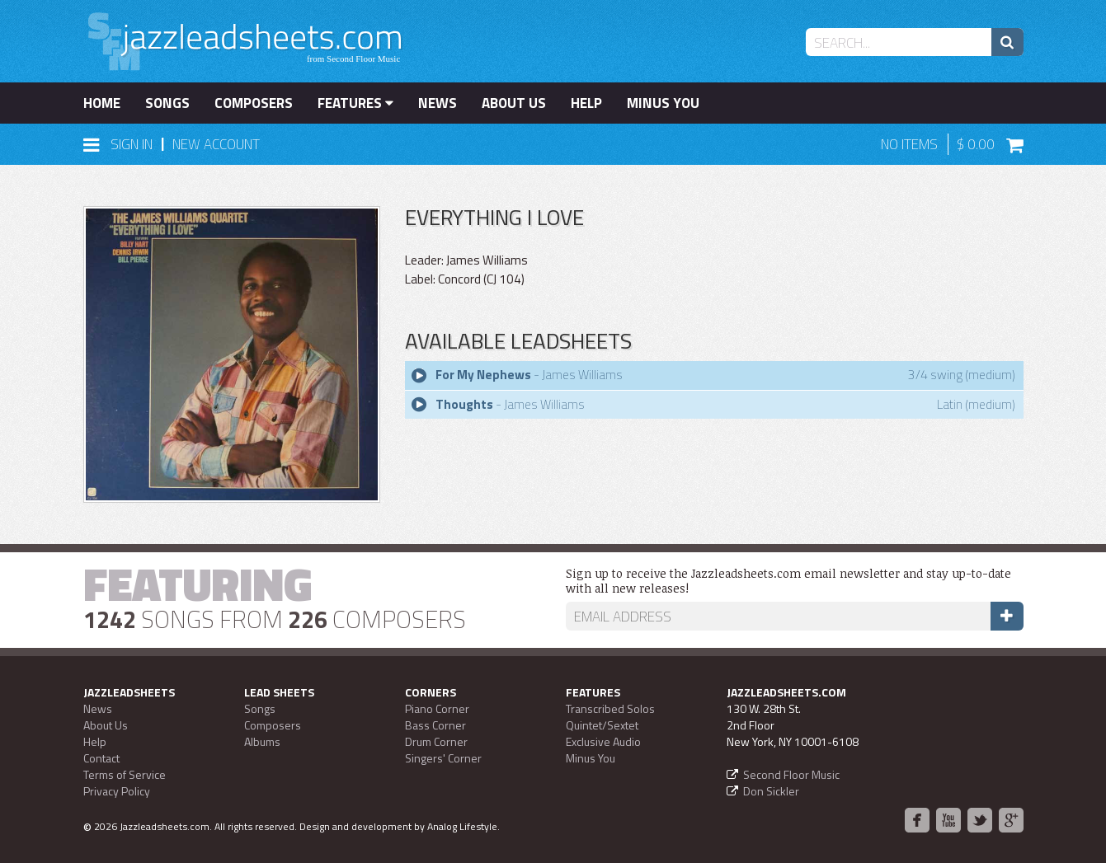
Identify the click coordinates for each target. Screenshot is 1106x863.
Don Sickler (771, 791)
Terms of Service (124, 774)
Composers (253, 103)
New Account (216, 144)
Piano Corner (437, 708)
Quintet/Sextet (602, 725)
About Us (514, 103)
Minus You (663, 103)
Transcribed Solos (610, 708)
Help (586, 103)
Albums (262, 741)
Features (355, 103)
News (437, 103)
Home (101, 103)
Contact (101, 758)
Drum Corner (436, 741)
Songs (167, 103)
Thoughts (464, 404)
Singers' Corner (443, 758)
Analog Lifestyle (462, 826)
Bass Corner (435, 725)
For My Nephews (483, 374)
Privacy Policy (116, 791)
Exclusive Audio (603, 741)
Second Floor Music (791, 774)
